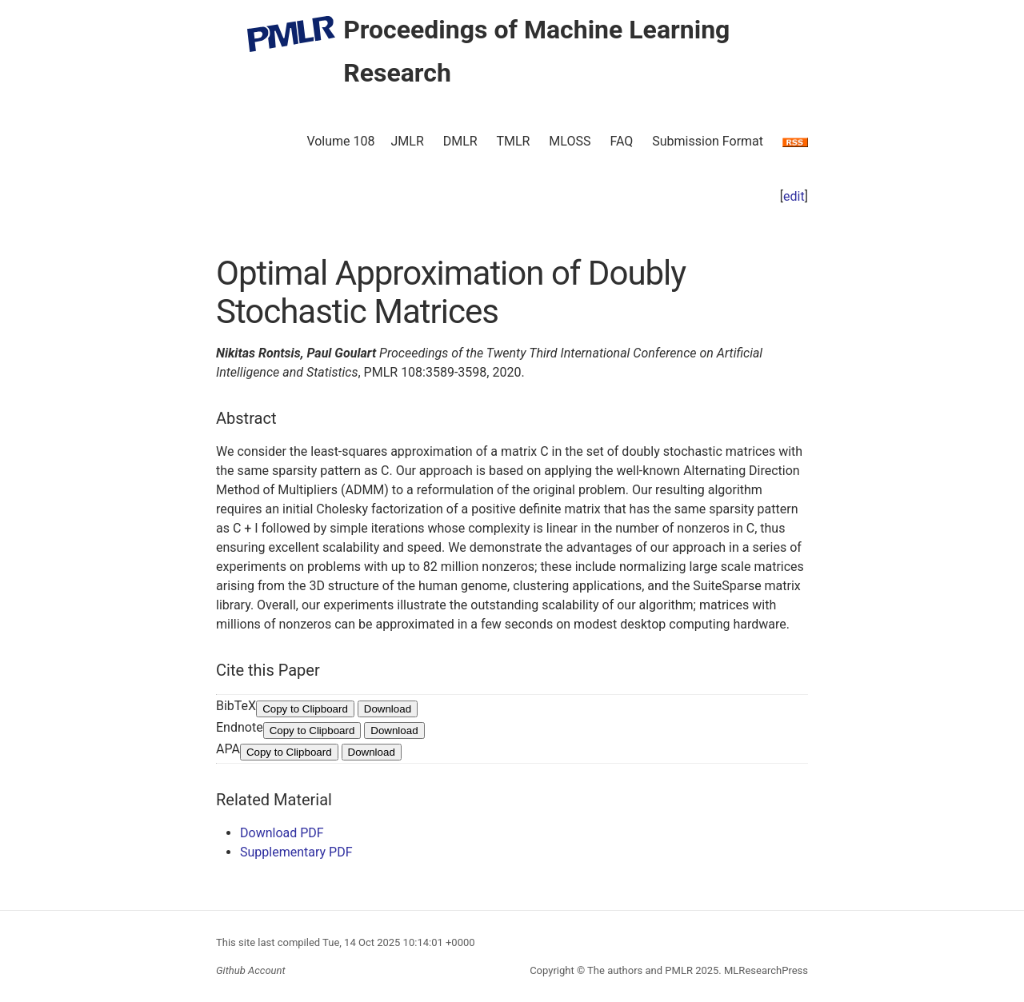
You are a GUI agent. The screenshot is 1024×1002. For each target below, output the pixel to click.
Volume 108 (340, 141)
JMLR (407, 141)
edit (794, 196)
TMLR (513, 141)
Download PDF (282, 832)
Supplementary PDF (296, 852)
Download (387, 709)
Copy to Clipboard (305, 709)
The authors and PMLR (640, 970)
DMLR (460, 141)
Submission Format (707, 141)
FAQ (621, 141)
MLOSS (569, 141)
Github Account (251, 970)
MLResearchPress (765, 970)
